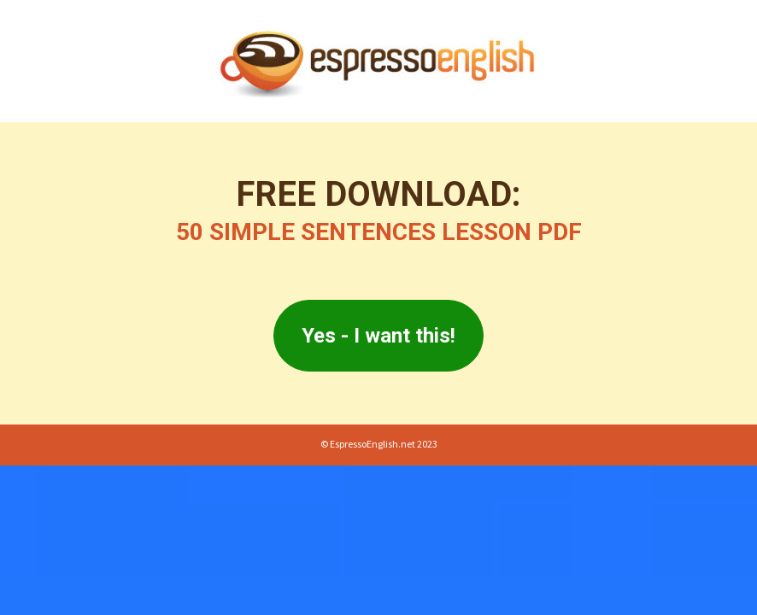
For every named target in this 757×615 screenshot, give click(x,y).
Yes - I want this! (378, 336)
